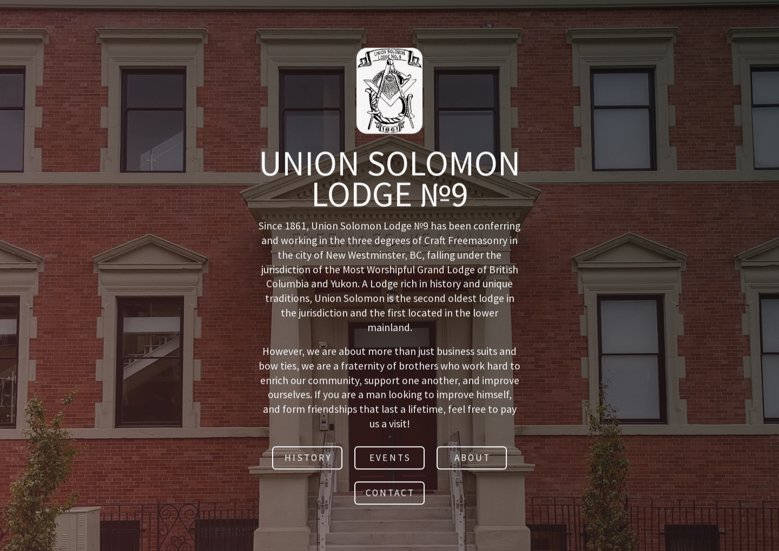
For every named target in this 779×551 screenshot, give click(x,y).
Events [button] (390, 459)
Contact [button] (390, 494)
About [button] (472, 459)
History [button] (308, 459)
